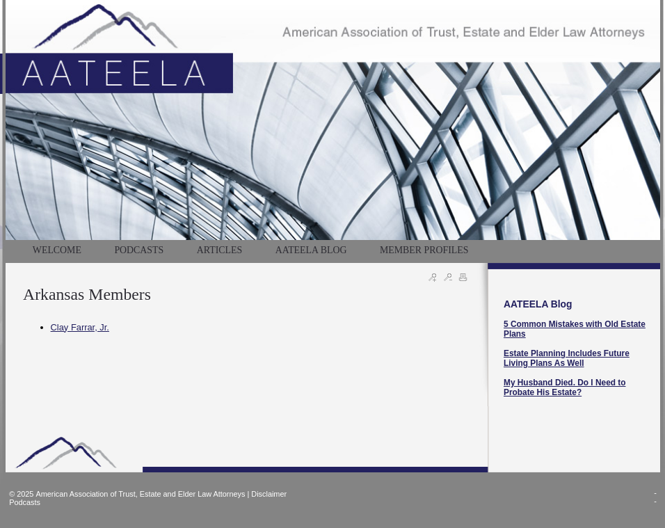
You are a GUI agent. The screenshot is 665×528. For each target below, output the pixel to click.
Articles (219, 250)
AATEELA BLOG (311, 250)
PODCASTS (138, 250)
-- (655, 496)
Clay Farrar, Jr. (80, 327)
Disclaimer (269, 494)
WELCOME (57, 250)
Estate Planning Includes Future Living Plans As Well (567, 358)
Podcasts (24, 502)
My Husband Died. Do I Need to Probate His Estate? (565, 387)
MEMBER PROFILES (424, 250)
